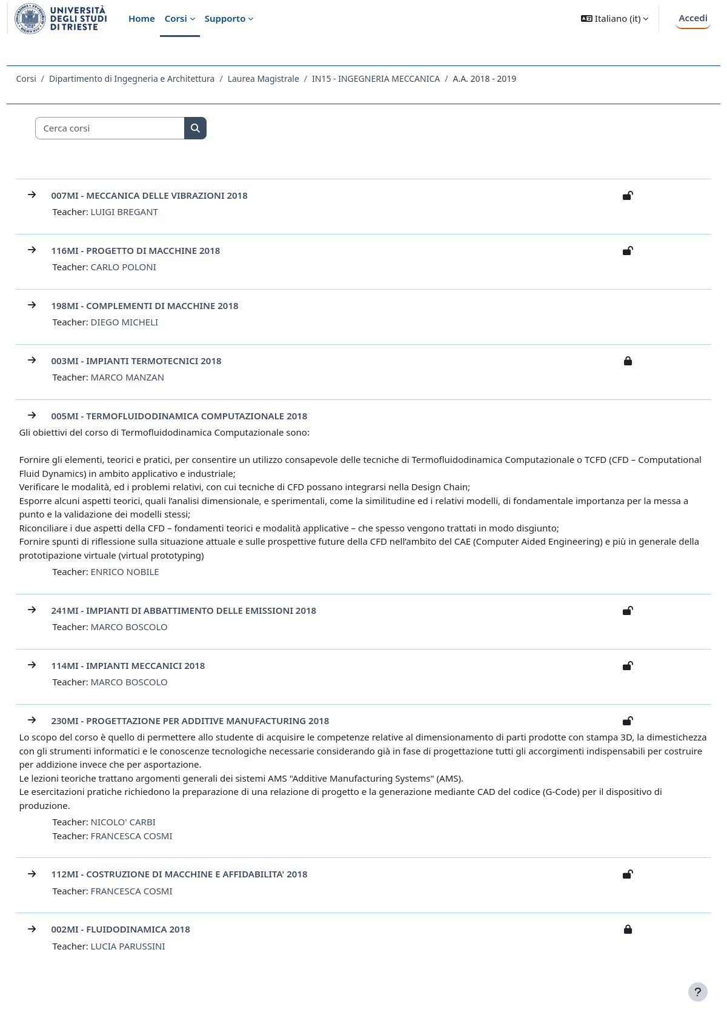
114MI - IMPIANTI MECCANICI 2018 (155, 665)
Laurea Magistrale (290, 78)
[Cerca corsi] (137, 128)
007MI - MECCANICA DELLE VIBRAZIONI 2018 (176, 195)
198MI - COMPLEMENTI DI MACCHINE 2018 (171, 305)
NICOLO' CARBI (150, 822)
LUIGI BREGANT (151, 211)
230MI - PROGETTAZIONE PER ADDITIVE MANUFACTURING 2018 (217, 720)
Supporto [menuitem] (225, 18)
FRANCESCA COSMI (158, 836)
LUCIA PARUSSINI (155, 946)
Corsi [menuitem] (176, 18)
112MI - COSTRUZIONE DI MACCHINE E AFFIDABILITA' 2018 (206, 874)
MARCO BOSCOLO (156, 626)
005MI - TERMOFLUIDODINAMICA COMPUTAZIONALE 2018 (206, 416)
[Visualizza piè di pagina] (698, 992)
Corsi (53, 78)
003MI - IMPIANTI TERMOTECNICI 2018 (163, 360)
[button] (614, 18)
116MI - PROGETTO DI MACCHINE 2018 (162, 250)
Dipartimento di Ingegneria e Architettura (159, 78)
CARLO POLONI (150, 267)
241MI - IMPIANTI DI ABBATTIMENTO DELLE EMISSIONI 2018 (211, 610)
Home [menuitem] (141, 18)
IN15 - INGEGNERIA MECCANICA (403, 78)
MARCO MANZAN (154, 377)
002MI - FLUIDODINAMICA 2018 (147, 929)
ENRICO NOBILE (152, 571)
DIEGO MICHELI (151, 322)
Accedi (693, 18)
